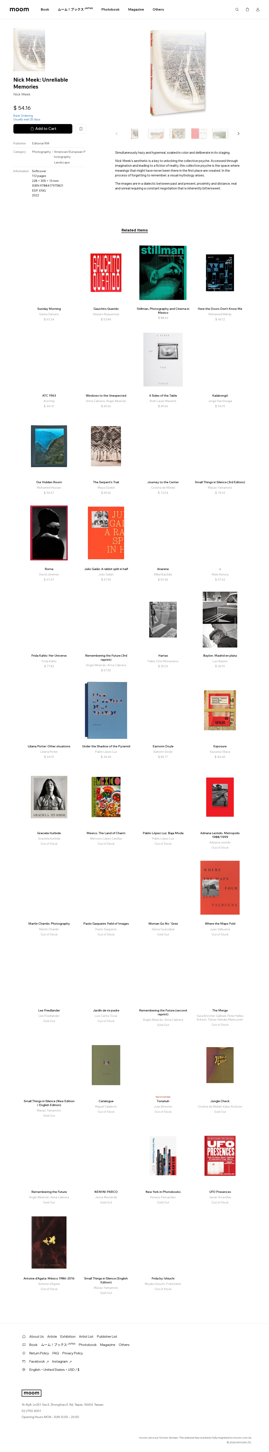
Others (158, 9)
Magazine (136, 9)
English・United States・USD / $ (54, 1370)
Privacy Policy (72, 1353)
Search (237, 9)
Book (45, 9)
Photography (41, 152)
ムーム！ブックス (75, 9)
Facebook (39, 1361)
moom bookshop (19, 9)
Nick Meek (21, 94)
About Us (36, 1336)
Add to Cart (43, 128)
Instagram (62, 1361)
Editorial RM (40, 143)
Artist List (86, 1336)
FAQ (55, 1353)
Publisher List (107, 1336)
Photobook (110, 9)
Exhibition (68, 1336)
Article (52, 1336)
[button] (238, 133)
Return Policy (39, 1353)
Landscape (62, 162)
